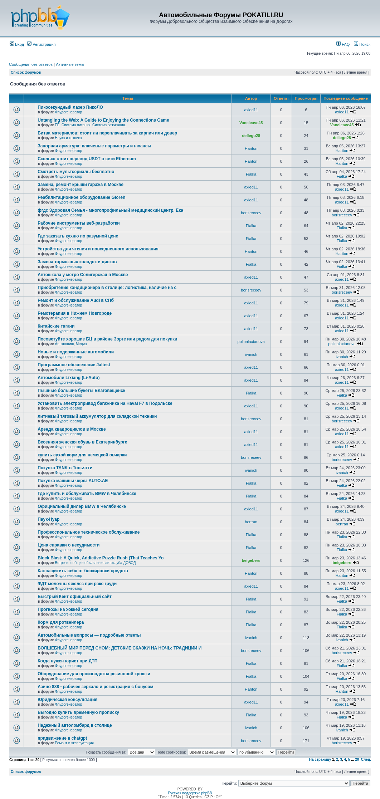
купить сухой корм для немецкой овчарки (82, 454)
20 (357, 759)
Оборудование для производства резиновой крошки (94, 673)
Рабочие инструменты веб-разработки (79, 223)
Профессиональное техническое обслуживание (89, 532)
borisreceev (251, 213)
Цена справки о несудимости (68, 545)
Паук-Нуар (48, 519)
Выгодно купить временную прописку (78, 712)
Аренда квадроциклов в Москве (72, 429)
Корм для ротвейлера (61, 622)
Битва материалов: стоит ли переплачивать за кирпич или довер (107, 133)
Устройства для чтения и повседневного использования (98, 248)
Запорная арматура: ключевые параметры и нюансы (94, 145)
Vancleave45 (251, 123)
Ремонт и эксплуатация (74, 743)
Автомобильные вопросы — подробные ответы (89, 635)
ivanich (251, 354)
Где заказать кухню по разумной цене (78, 236)
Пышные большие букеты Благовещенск (81, 390)
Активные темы (70, 64)
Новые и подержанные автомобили (76, 351)
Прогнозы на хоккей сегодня (68, 609)
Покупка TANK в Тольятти (65, 467)
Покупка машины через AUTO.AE (73, 480)
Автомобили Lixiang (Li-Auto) (68, 377)
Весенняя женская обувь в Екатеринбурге (82, 442)
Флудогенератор (68, 112)
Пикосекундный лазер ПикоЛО (70, 107)
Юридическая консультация (67, 699)
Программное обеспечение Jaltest (74, 364)
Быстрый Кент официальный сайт (75, 596)
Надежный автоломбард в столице (75, 725)
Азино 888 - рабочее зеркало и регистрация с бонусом (95, 686)
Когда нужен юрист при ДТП (67, 660)
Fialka (251, 174)
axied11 (251, 110)
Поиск (362, 44)
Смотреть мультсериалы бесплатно (76, 171)
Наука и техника (68, 138)
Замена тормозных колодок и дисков (77, 261)
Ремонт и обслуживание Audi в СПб (76, 300)
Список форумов (26, 72)
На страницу (320, 759)
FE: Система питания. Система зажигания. (90, 125)
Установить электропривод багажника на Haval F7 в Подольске (105, 403)
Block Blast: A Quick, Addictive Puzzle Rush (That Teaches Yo (101, 557)
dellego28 (251, 135)
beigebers (251, 560)
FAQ (343, 44)
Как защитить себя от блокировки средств (83, 570)
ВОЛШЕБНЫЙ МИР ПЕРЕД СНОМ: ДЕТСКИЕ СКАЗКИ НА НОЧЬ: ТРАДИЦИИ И (119, 648)
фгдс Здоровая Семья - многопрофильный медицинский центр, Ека (110, 210)
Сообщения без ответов (31, 64)
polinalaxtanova (251, 341)
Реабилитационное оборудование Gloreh (81, 197)
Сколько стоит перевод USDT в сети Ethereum (87, 158)
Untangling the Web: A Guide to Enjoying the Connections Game (103, 120)
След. (366, 759)
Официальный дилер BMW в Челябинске (82, 506)
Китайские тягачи (56, 326)
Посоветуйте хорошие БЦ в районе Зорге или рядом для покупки (107, 339)
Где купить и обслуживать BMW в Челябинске (87, 493)
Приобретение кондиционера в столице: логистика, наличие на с (107, 287)
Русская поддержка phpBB (190, 793)
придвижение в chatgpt (62, 738)
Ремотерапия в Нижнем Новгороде (75, 313)
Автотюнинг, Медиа (71, 344)
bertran (251, 522)
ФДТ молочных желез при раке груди (77, 583)
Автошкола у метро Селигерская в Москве (83, 274)
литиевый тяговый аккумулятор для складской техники (97, 416)
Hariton (251, 148)
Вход (17, 44)
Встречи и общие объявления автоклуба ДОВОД (95, 563)
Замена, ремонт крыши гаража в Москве (80, 184)
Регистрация (41, 44)
